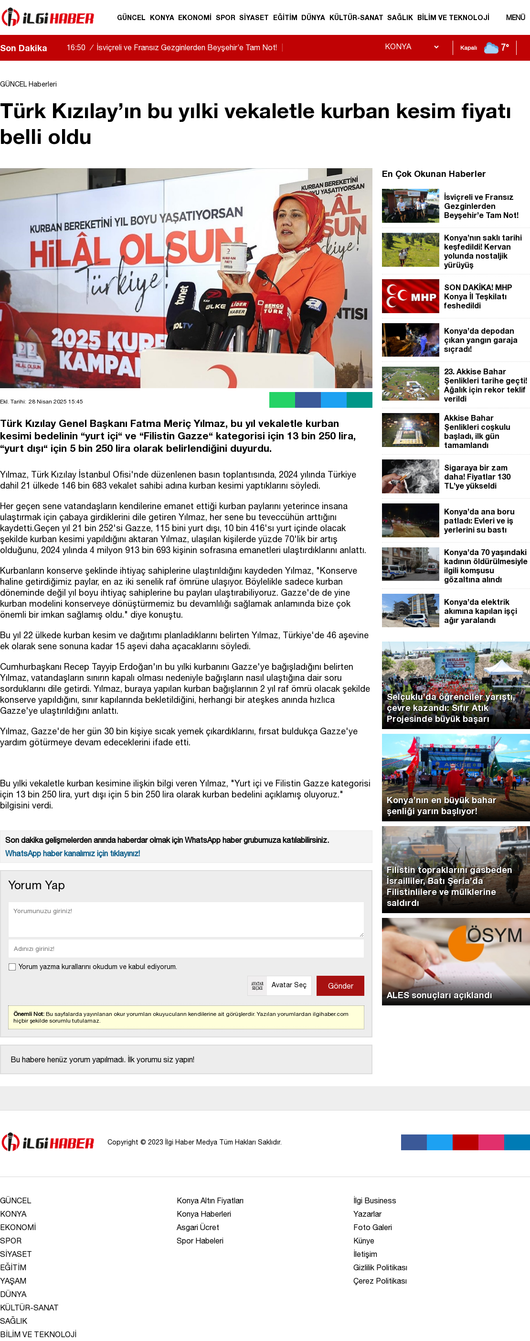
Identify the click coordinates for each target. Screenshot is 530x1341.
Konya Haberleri (204, 1214)
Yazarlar (367, 1214)
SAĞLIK (400, 17)
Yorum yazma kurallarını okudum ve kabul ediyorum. (98, 966)
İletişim (365, 1254)
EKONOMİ (195, 17)
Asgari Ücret (198, 1227)
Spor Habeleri (200, 1240)
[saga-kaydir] (59, 48)
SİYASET (254, 17)
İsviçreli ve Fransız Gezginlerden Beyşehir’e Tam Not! (176, 47)
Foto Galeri (372, 1227)
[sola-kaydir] (54, 48)
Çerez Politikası (380, 1280)
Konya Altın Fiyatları (210, 1200)
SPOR (225, 17)
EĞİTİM (285, 17)
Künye (363, 1240)
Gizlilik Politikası (380, 1267)
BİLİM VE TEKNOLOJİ (453, 17)
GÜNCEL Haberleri (28, 84)
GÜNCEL (131, 17)
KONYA (162, 17)
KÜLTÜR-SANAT (356, 17)
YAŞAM (13, 1280)
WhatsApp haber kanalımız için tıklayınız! (72, 853)
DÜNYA (313, 17)
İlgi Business (374, 1200)
